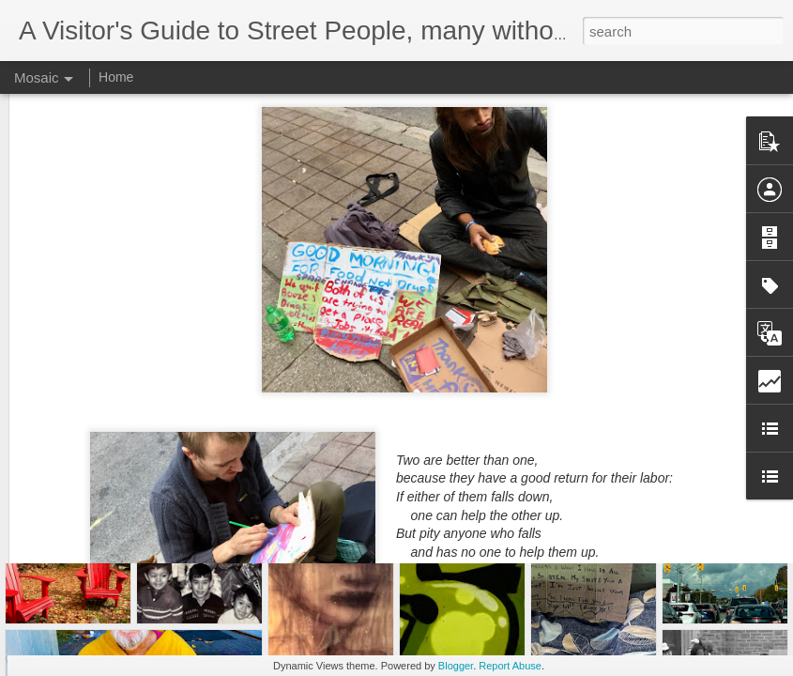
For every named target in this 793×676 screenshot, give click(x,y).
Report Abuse (510, 665)
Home (116, 76)
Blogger (455, 665)
